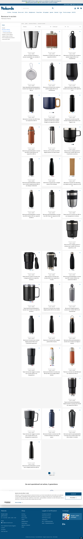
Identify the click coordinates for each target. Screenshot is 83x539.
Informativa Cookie (46, 517)
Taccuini (3, 27)
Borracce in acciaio (6, 31)
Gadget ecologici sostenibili (7, 36)
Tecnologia (14, 12)
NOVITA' (74, 12)
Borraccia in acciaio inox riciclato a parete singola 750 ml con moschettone (51, 89)
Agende (51, 12)
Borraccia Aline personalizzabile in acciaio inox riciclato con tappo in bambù (72, 341)
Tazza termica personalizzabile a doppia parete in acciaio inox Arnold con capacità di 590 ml (72, 403)
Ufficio (26, 12)
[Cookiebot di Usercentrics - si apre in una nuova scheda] (7, 537)
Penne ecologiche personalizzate (8, 37)
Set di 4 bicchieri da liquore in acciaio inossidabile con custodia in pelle (31, 57)
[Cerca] (53, 8)
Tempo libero (39, 12)
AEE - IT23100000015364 (47, 521)
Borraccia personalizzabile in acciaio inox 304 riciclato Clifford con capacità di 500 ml (72, 278)
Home (23, 23)
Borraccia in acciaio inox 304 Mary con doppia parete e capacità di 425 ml (72, 184)
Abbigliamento (32, 12)
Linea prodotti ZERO (6, 39)
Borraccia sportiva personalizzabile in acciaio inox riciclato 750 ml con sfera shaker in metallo (72, 435)
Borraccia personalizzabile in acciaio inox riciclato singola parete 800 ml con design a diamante (31, 184)
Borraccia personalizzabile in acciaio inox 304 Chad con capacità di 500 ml (51, 216)
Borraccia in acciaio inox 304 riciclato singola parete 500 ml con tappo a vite (72, 120)
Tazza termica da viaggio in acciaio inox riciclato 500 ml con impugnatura (31, 373)
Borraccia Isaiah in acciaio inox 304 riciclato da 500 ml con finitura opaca (51, 435)
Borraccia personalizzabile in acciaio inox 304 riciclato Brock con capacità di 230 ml (31, 152)
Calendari (56, 12)
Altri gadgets (46, 12)
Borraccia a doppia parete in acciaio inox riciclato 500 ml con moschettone (72, 310)
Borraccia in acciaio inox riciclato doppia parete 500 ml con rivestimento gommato (31, 341)
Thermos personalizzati (7, 32)
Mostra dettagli (18, 536)
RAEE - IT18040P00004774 (48, 523)
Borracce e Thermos (6, 18)
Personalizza (73, 531)
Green (60, 12)
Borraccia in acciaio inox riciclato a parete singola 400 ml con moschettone (72, 57)
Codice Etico (44, 519)
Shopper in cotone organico (7, 34)
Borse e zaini (21, 12)
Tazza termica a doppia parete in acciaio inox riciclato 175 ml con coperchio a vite (72, 246)
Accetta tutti (73, 528)
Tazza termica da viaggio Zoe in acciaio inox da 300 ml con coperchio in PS (72, 89)
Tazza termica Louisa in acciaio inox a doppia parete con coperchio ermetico (31, 278)
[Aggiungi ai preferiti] (39, 32)
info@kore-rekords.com (76, 4)
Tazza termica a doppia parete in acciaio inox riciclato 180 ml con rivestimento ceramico (72, 152)
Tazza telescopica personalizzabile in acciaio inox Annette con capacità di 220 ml (31, 89)
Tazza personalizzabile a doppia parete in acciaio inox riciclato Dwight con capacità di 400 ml (51, 120)
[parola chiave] (36, 8)
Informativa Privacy (46, 515)
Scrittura (9, 12)
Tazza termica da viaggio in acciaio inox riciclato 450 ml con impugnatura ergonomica (31, 435)
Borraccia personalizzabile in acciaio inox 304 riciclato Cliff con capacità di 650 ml (31, 216)
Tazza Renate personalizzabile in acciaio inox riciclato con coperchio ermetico (31, 310)
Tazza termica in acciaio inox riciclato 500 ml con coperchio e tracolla (51, 278)
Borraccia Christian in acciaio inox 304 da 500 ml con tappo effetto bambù (51, 373)
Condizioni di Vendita (46, 514)
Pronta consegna (67, 12)
